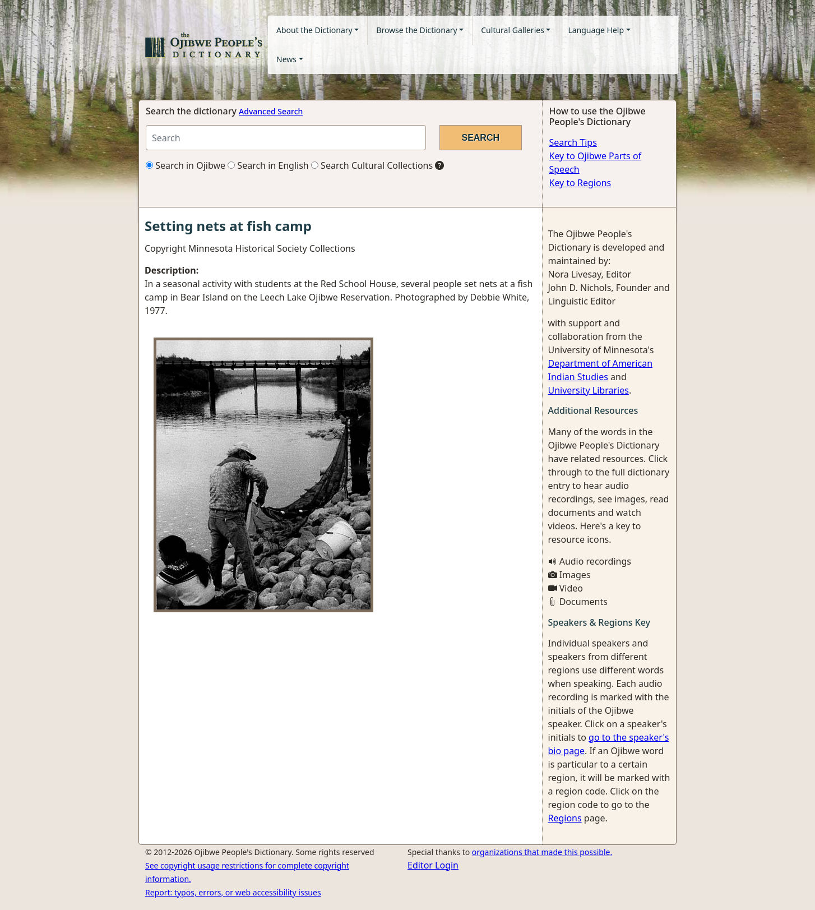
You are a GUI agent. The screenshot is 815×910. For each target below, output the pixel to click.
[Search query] (286, 137)
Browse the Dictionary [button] (416, 30)
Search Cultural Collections (372, 165)
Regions (565, 818)
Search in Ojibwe (185, 165)
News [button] (286, 59)
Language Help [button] (596, 30)
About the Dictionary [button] (314, 30)
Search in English (268, 165)
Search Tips (573, 142)
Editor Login (433, 865)
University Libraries (588, 390)
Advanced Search (271, 111)
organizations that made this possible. (542, 852)
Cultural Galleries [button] (512, 30)
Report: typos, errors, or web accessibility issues (233, 892)
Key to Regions (580, 183)
